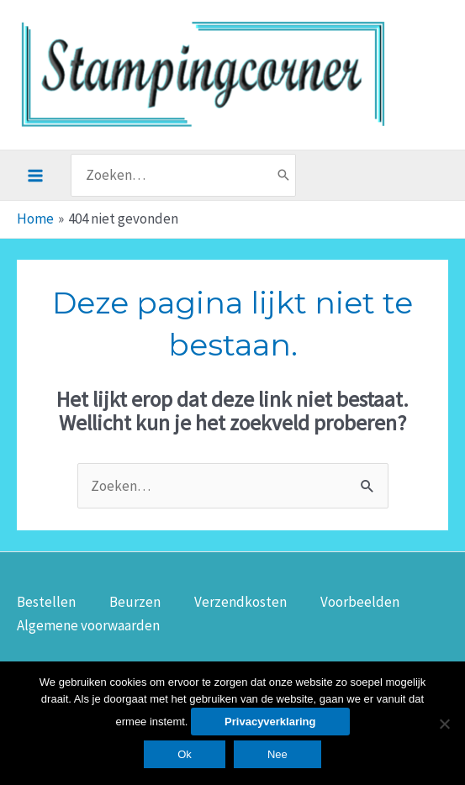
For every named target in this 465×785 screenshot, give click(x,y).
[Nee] (444, 723)
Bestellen (46, 602)
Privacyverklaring (270, 721)
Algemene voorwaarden (88, 625)
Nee (277, 754)
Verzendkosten (240, 602)
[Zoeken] (283, 175)
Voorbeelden (359, 602)
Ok (184, 754)
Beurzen (135, 602)
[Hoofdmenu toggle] (35, 175)
